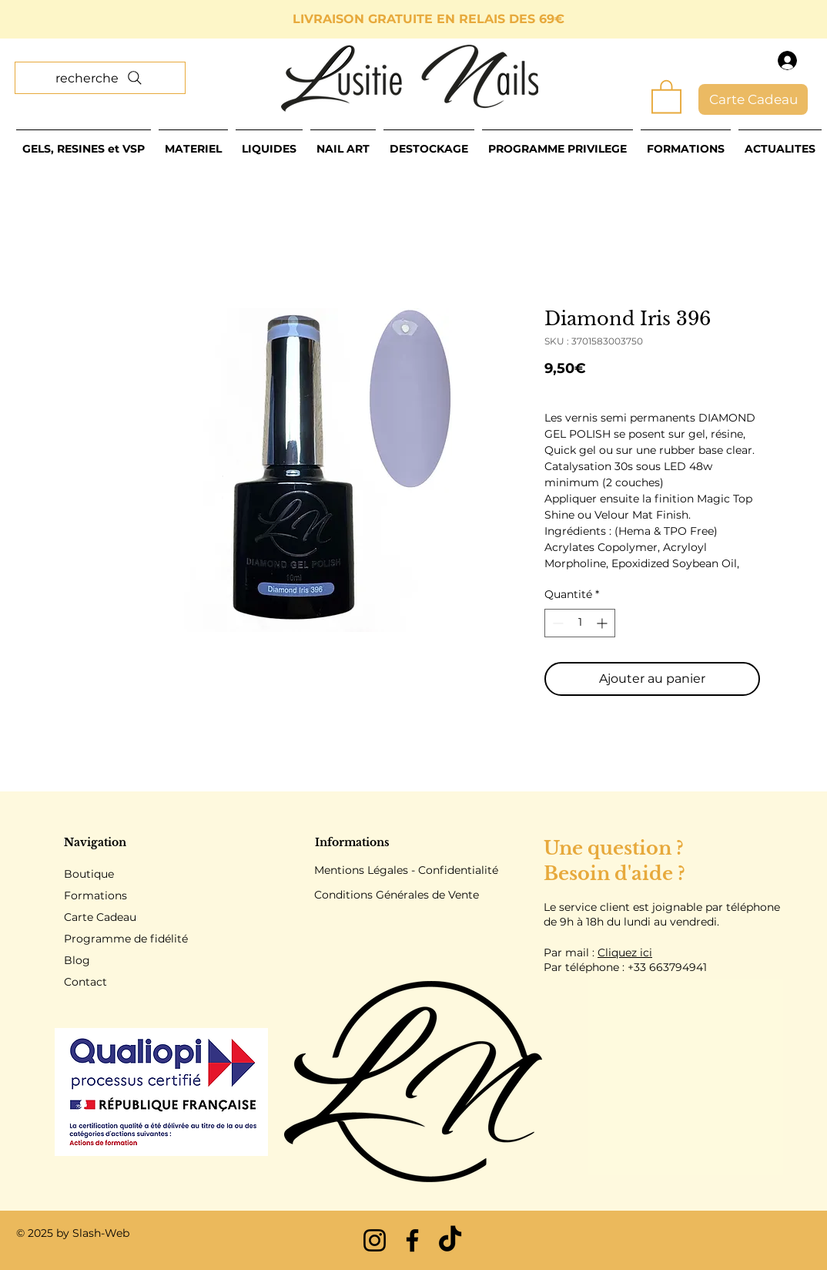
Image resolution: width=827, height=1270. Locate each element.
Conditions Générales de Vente (396, 895)
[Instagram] (375, 1240)
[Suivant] (746, 20)
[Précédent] (81, 20)
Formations (95, 895)
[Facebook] (412, 1240)
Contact (85, 982)
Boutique (89, 874)
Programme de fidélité (126, 939)
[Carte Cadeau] (753, 99)
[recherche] (100, 78)
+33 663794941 (667, 967)
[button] (666, 95)
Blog (77, 960)
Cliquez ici (625, 952)
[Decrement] (556, 623)
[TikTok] (450, 1240)
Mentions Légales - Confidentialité (406, 870)
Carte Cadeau (100, 917)
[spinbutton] (580, 623)
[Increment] (603, 623)
